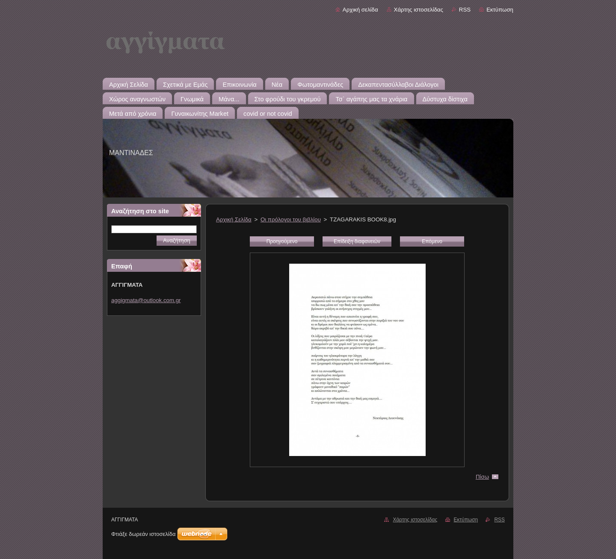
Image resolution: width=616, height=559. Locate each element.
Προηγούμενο (282, 241)
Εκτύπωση (499, 9)
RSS (465, 9)
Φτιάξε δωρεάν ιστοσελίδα (143, 534)
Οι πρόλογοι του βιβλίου (291, 219)
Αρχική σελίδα (360, 9)
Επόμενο (432, 241)
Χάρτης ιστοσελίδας (418, 9)
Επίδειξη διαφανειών (357, 241)
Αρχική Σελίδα (234, 219)
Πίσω (482, 477)
